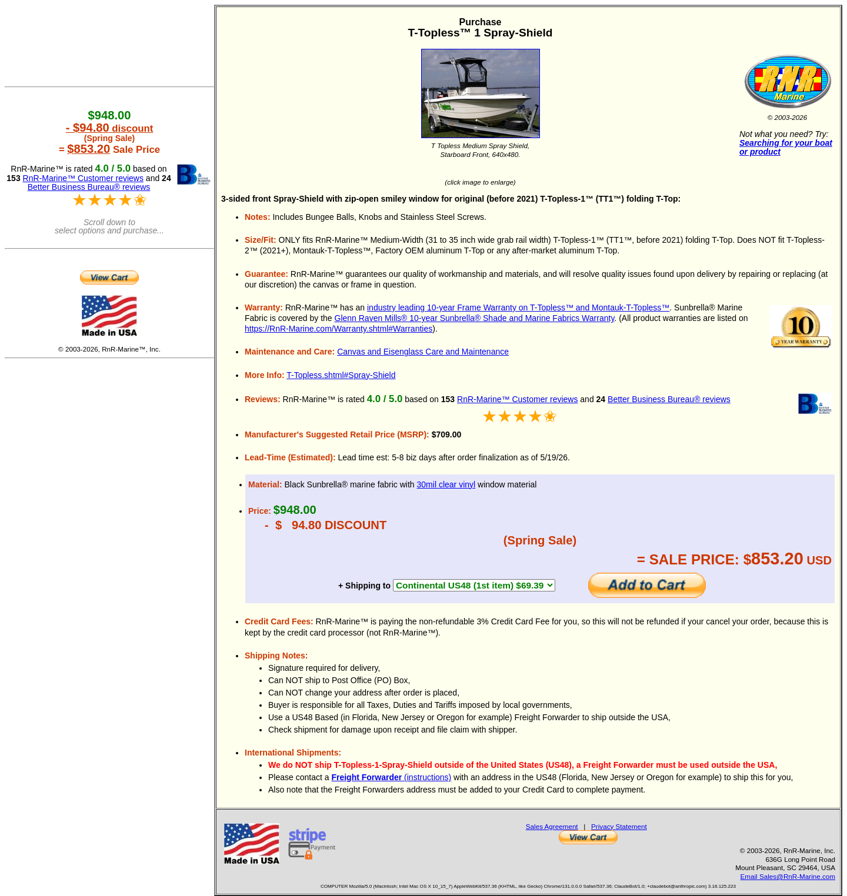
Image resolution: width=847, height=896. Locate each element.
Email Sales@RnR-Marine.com (788, 876)
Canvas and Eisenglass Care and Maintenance (423, 351)
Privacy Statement (619, 826)
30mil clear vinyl (446, 484)
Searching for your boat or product (785, 147)
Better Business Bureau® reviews (669, 399)
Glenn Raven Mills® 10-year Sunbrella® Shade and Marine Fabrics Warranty (475, 318)
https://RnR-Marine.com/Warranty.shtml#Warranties (338, 328)
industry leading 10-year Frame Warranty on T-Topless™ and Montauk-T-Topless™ (518, 307)
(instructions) (391, 777)
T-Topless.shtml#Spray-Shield (340, 375)
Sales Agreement (552, 826)
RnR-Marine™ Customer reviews (517, 399)
